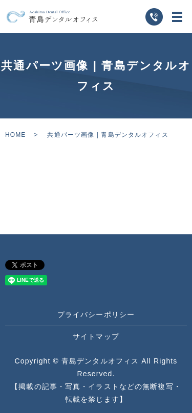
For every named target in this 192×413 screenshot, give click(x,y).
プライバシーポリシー (96, 314)
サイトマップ (96, 336)
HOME (15, 134)
